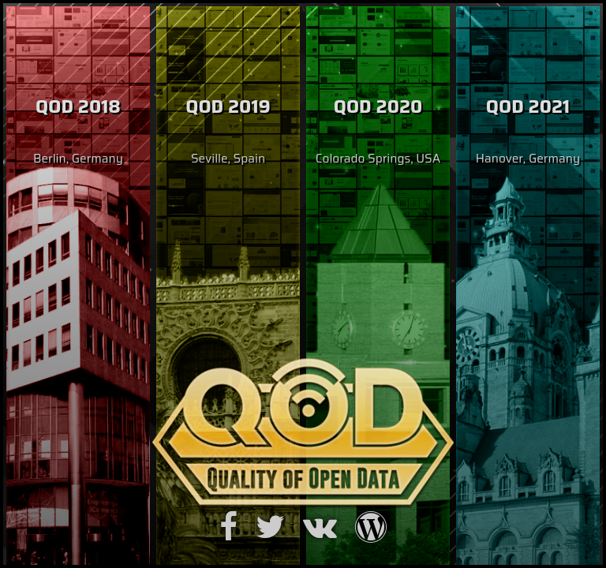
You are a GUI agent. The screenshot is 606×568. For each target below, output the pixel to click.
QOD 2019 (228, 106)
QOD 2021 (528, 106)
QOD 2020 (378, 106)
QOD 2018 (78, 106)
